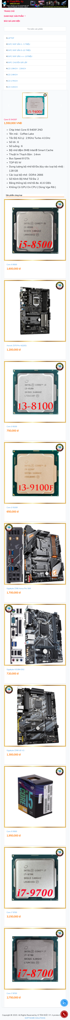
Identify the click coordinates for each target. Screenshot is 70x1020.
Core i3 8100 (12, 426)
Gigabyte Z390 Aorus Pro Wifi (19, 588)
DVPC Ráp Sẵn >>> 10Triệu (19, 56)
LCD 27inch (12, 81)
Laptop (10, 38)
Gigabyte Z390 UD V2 (15, 750)
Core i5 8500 (12, 264)
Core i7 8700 (12, 993)
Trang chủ (9, 11)
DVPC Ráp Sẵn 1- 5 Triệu (18, 44)
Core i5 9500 (12, 831)
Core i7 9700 (12, 912)
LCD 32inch (12, 87)
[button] (8, 105)
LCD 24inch (12, 74)
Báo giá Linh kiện (12, 21)
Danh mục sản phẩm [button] (14, 16)
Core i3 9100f (12, 507)
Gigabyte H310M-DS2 (15, 669)
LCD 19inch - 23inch (16, 68)
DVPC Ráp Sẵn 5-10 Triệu (19, 50)
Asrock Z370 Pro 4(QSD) (16, 345)
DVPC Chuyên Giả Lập (17, 62)
